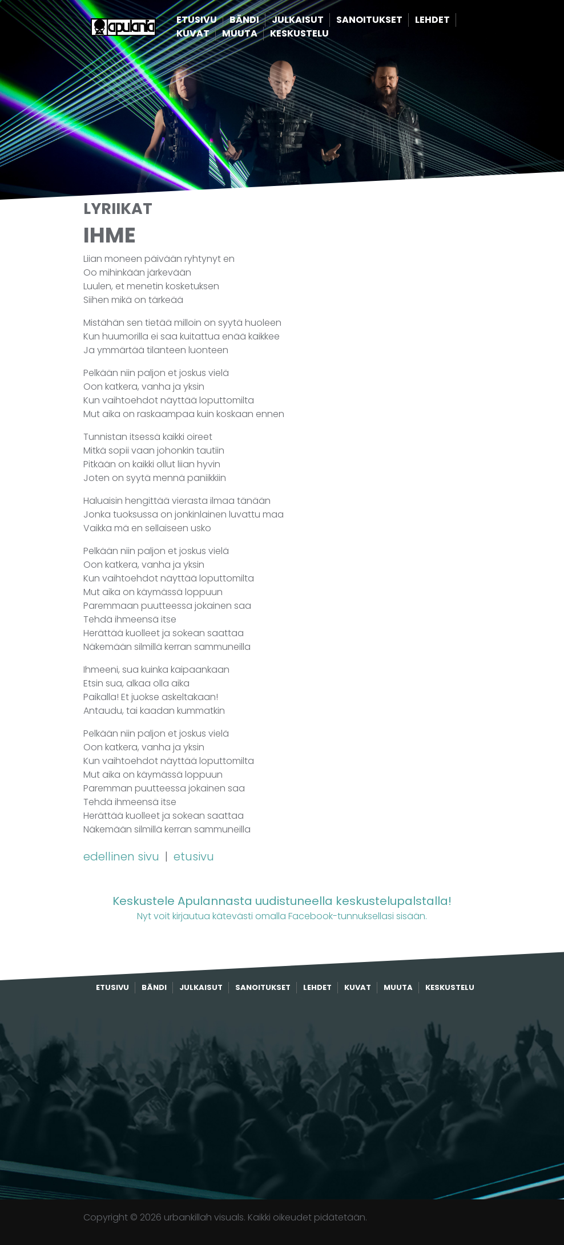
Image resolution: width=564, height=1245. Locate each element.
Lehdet (451, 20)
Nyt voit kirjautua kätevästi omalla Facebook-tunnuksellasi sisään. (282, 907)
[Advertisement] (282, 1097)
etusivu (194, 856)
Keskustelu (318, 34)
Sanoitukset (389, 20)
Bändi (264, 20)
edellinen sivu (122, 856)
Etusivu (216, 20)
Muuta (259, 34)
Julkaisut (317, 20)
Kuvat (212, 34)
